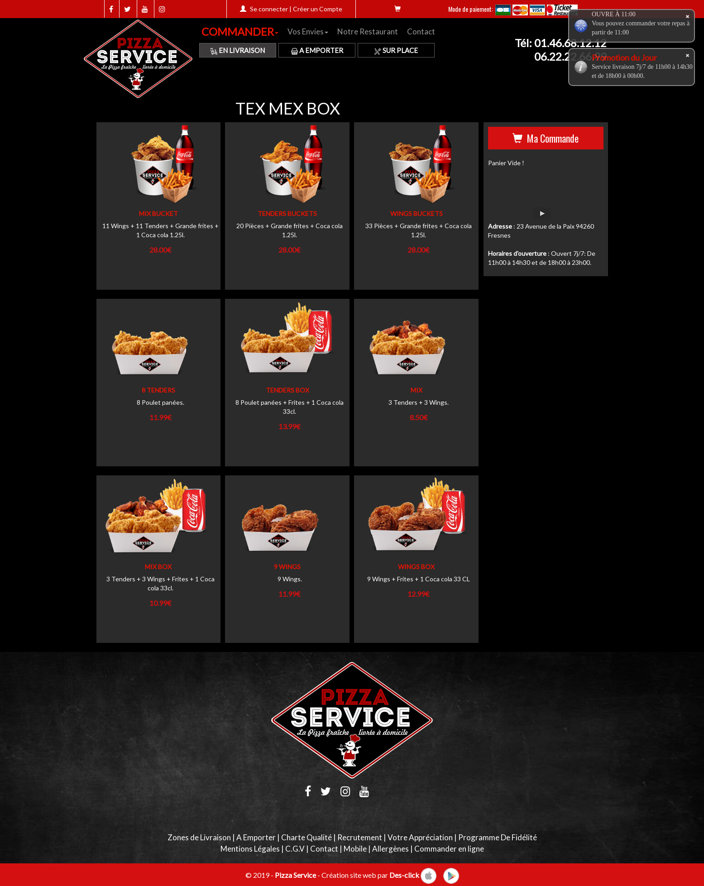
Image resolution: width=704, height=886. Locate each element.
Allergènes (390, 848)
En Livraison (238, 50)
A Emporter (317, 50)
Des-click (404, 874)
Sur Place (396, 50)
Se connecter (269, 9)
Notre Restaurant (367, 31)
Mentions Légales (250, 848)
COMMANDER (239, 31)
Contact (421, 31)
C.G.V (295, 848)
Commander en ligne (449, 848)
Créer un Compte (317, 9)
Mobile (355, 848)
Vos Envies (307, 31)
